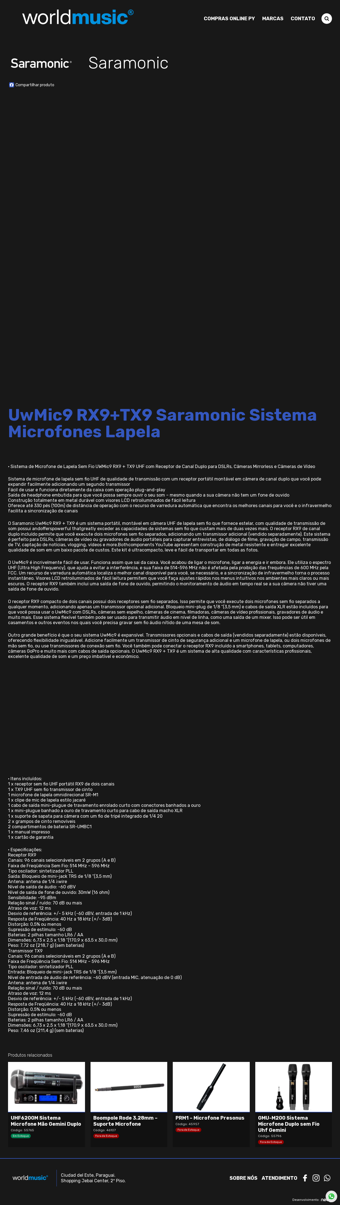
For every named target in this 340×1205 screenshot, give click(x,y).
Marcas (273, 18)
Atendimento (279, 1178)
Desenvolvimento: (312, 1200)
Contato (303, 18)
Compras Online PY (229, 18)
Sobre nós (243, 1178)
